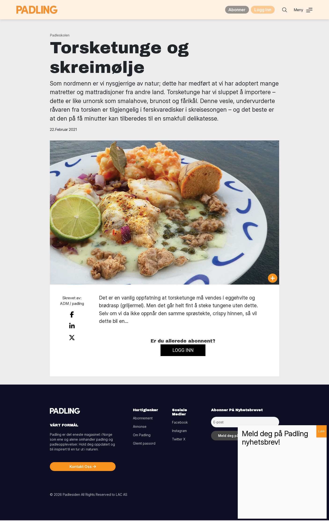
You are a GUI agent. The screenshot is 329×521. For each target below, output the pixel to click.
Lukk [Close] (321, 431)
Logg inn (183, 351)
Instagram (179, 431)
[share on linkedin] (71, 325)
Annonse (139, 427)
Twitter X (178, 440)
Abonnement (143, 419)
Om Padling (141, 436)
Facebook (180, 423)
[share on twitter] (72, 335)
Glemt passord (144, 444)
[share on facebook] (71, 314)
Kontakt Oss (82, 467)
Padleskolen (59, 36)
